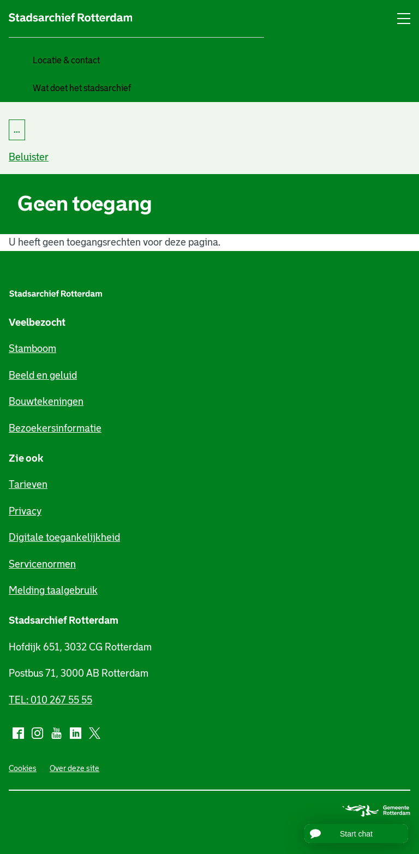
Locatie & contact (66, 60)
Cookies (23, 768)
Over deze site (74, 768)
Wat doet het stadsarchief (82, 88)
